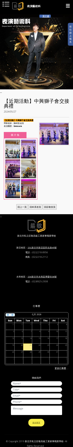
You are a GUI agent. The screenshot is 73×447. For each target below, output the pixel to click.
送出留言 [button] (36, 423)
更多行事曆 (60, 368)
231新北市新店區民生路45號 (42, 247)
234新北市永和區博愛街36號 (42, 276)
